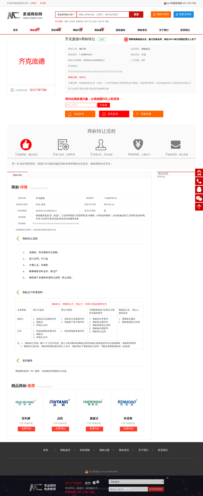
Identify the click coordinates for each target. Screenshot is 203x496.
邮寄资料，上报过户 (139, 147)
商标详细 (17, 175)
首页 (15, 30)
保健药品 (79, 21)
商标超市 (34, 30)
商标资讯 (142, 30)
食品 (95, 21)
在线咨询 (76, 114)
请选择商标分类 (65, 14)
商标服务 (99, 30)
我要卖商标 (184, 14)
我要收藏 (143, 114)
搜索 (136, 14)
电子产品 (88, 21)
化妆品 (72, 21)
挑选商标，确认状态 (26, 147)
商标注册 (77, 30)
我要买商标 (161, 14)
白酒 (99, 21)
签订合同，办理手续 (64, 147)
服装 (66, 21)
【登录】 (33, 3)
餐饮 (107, 21)
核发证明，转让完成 (177, 147)
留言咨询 (110, 114)
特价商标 (56, 30)
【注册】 (43, 3)
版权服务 (120, 30)
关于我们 (164, 30)
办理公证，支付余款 (101, 147)
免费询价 (26, 428)
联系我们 (185, 30)
